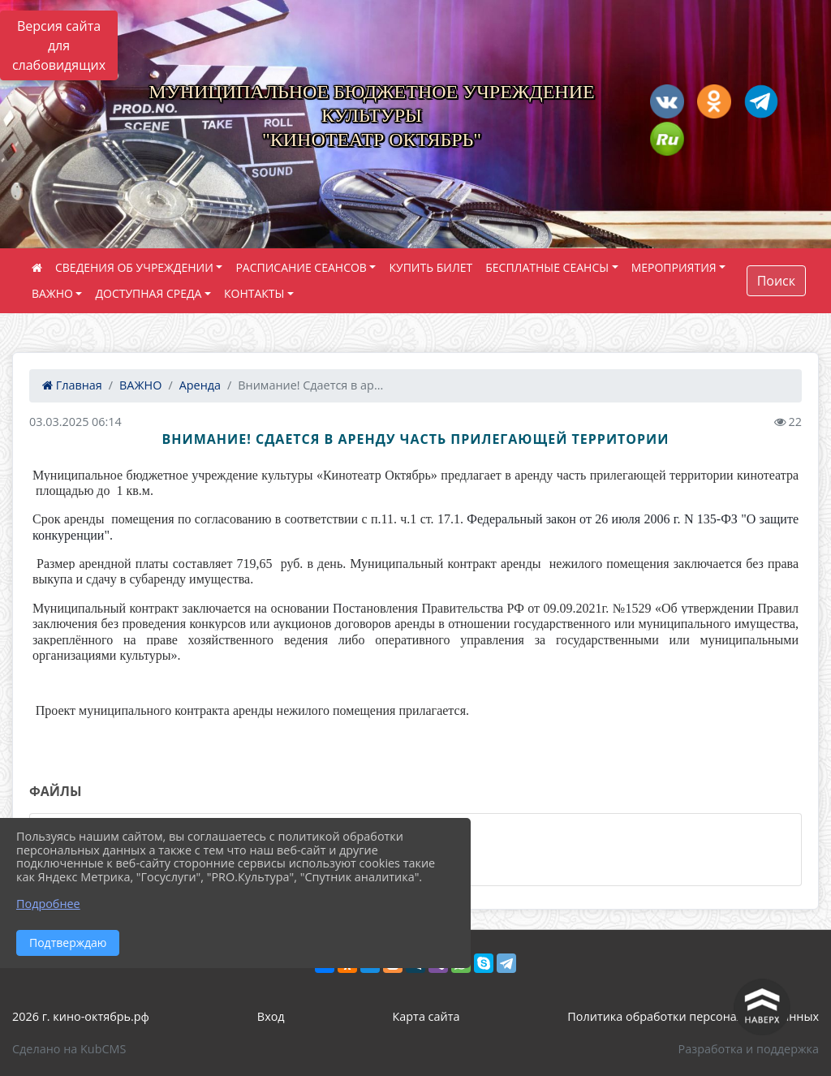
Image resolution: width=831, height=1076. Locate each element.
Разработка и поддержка (748, 1049)
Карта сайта (426, 1016)
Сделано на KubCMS (69, 1049)
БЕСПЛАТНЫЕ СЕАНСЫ (547, 267)
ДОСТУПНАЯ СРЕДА (148, 293)
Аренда (200, 385)
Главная (72, 385)
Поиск (776, 281)
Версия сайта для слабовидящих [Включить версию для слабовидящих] (58, 45)
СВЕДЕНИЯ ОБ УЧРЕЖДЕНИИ (134, 267)
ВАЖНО (52, 293)
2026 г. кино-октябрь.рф (80, 1016)
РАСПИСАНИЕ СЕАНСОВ (301, 267)
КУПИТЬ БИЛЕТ (430, 267)
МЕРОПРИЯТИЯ (674, 267)
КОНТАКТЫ (254, 293)
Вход (271, 1016)
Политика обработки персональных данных (693, 1016)
